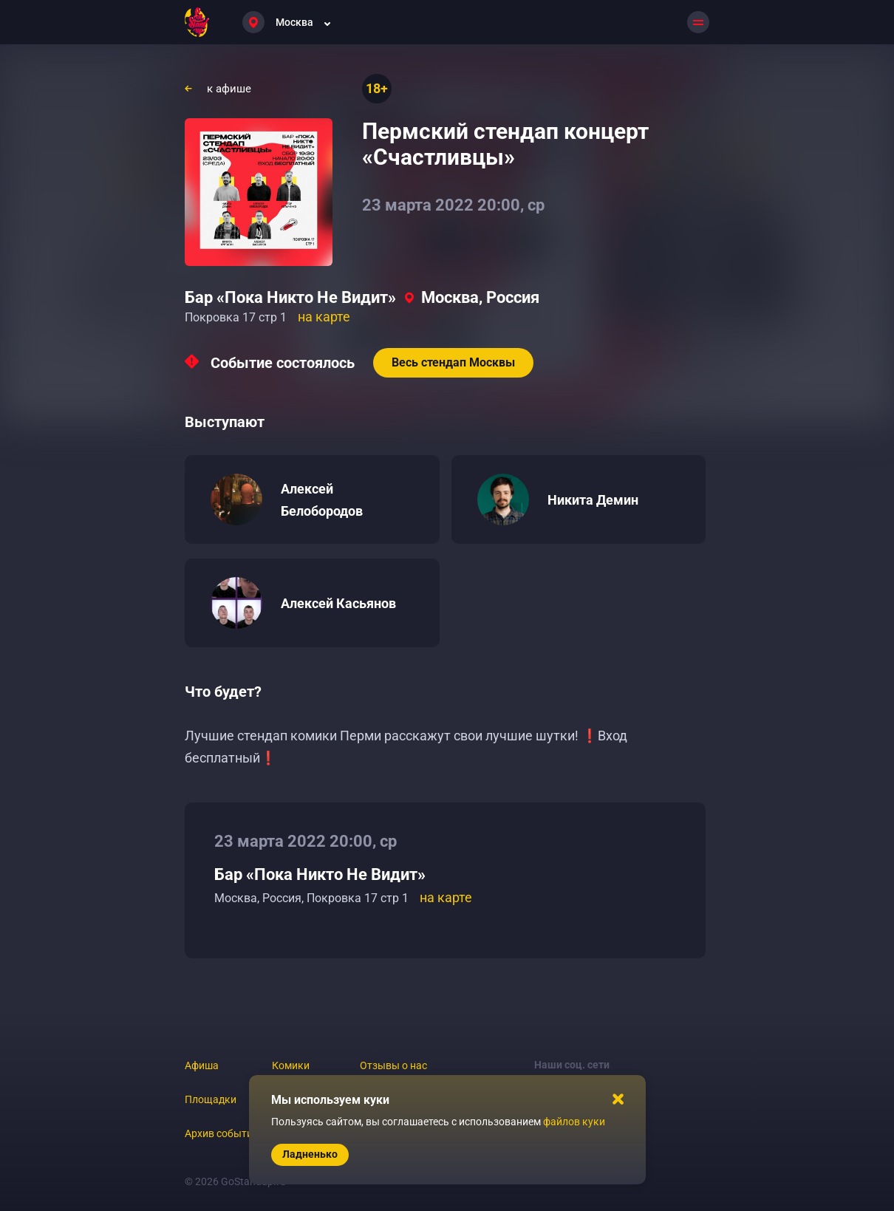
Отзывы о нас (393, 1065)
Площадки (210, 1099)
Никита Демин (592, 500)
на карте (324, 316)
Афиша (202, 1065)
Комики (291, 1065)
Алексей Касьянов (338, 603)
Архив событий (222, 1133)
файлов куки (574, 1122)
